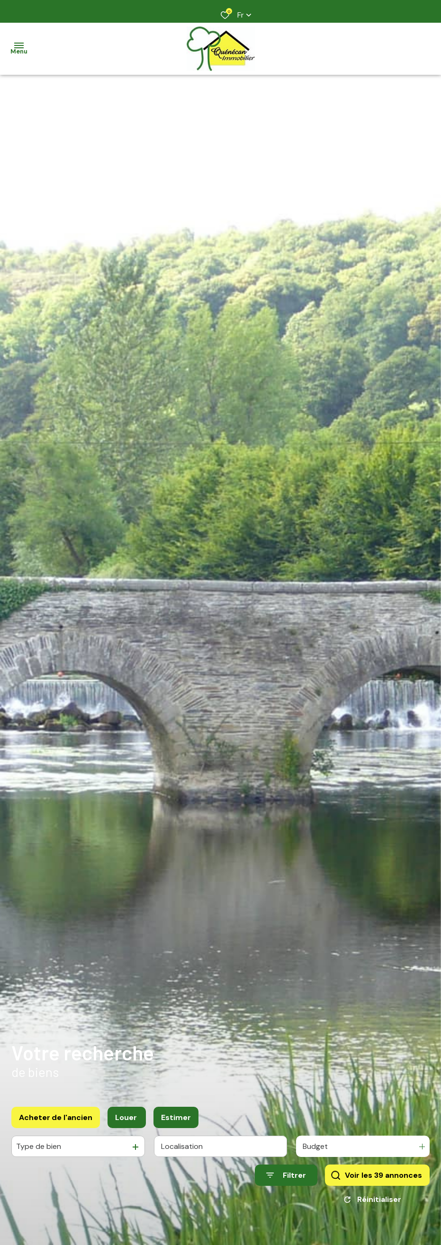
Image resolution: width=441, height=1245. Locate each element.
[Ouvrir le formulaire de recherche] (286, 1175)
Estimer (176, 1117)
